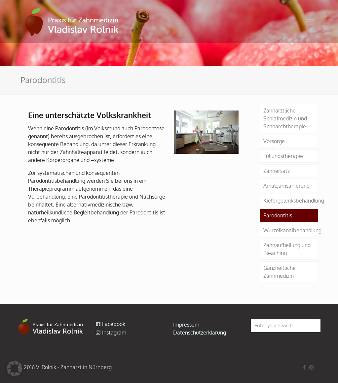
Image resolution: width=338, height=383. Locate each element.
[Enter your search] (285, 325)
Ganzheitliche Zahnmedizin (279, 272)
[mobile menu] (310, 21)
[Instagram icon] (311, 367)
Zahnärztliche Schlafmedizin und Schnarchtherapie (285, 118)
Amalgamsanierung (286, 185)
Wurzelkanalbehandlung (290, 230)
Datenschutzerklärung (199, 332)
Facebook (113, 324)
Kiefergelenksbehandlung (290, 200)
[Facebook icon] (304, 367)
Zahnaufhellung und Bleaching (287, 249)
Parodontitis (277, 215)
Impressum (186, 324)
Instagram (114, 332)
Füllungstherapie (283, 156)
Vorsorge (274, 141)
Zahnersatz (276, 171)
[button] (14, 368)
